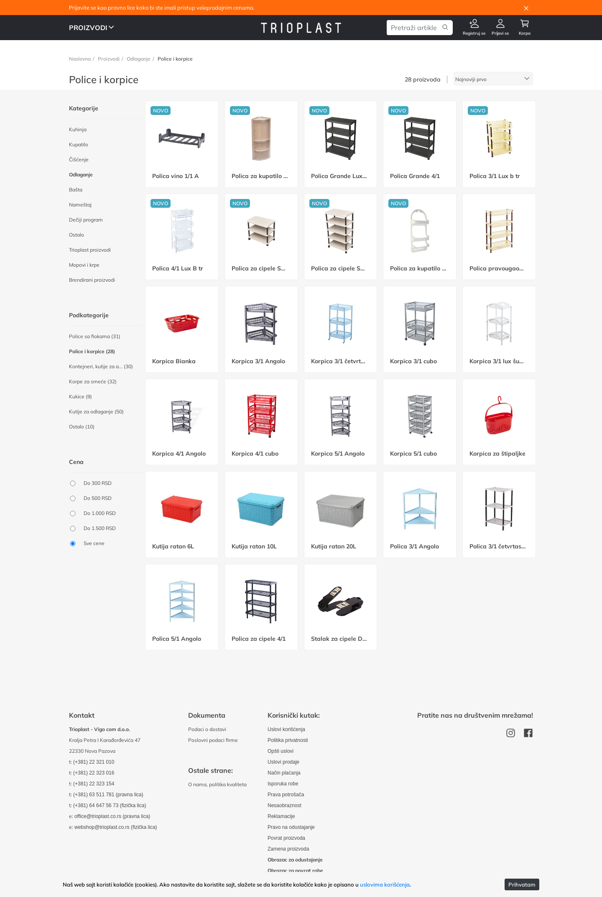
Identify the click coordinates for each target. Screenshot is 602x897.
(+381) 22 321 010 (94, 762)
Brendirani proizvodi (92, 280)
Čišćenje (79, 159)
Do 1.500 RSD (100, 528)
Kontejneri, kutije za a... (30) (101, 366)
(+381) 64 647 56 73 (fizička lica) (110, 805)
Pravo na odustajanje (292, 827)
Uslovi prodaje (284, 762)
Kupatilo (78, 144)
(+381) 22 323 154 (94, 783)
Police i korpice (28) (92, 351)
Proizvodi (109, 59)
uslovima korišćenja (385, 884)
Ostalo (76, 235)
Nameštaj (80, 204)
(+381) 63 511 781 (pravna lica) (109, 794)
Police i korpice (175, 59)
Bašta (75, 189)
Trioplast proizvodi (90, 250)
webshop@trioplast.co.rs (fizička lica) (117, 827)
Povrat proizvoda (287, 838)
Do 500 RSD (98, 498)
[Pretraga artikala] (413, 27)
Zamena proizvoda (289, 849)
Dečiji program (86, 220)
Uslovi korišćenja (287, 729)
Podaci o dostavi (207, 729)
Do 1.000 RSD (100, 513)
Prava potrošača (286, 794)
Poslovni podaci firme (213, 740)
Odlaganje (138, 59)
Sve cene (94, 543)
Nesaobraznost (285, 805)
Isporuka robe (283, 783)
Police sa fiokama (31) (94, 336)
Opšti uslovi (281, 751)
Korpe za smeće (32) (93, 381)
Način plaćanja (285, 773)
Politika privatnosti (289, 740)
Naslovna (80, 59)
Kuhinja (78, 129)
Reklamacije (282, 816)
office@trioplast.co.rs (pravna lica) (113, 816)
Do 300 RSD (98, 483)
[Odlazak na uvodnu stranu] (301, 27)
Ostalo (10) (81, 426)
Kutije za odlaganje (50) (96, 411)
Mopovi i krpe (84, 265)
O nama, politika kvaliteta (217, 784)
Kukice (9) (80, 396)
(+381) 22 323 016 (94, 773)
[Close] (526, 7)
